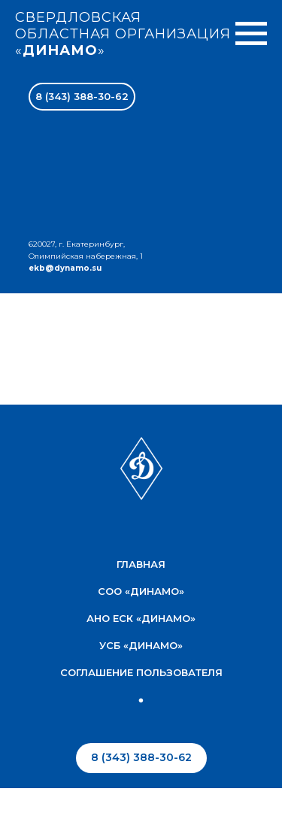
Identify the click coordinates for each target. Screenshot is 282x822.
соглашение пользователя (141, 672)
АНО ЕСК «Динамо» (141, 618)
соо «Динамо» (141, 591)
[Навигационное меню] (251, 34)
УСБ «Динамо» (141, 645)
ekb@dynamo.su (65, 268)
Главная (141, 564)
